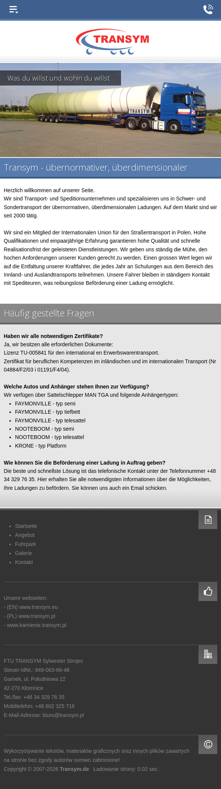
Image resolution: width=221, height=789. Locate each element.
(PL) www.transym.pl (31, 616)
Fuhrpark (25, 544)
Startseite (26, 526)
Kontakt (24, 562)
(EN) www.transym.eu (32, 607)
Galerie (23, 553)
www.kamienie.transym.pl (37, 625)
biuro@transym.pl (63, 715)
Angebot (25, 535)
